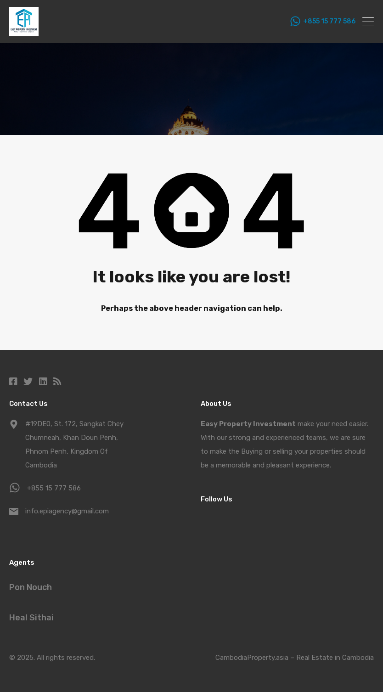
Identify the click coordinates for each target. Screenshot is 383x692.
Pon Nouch (30, 587)
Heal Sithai (31, 618)
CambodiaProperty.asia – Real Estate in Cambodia (294, 657)
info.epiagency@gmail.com (67, 511)
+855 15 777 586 (329, 21)
